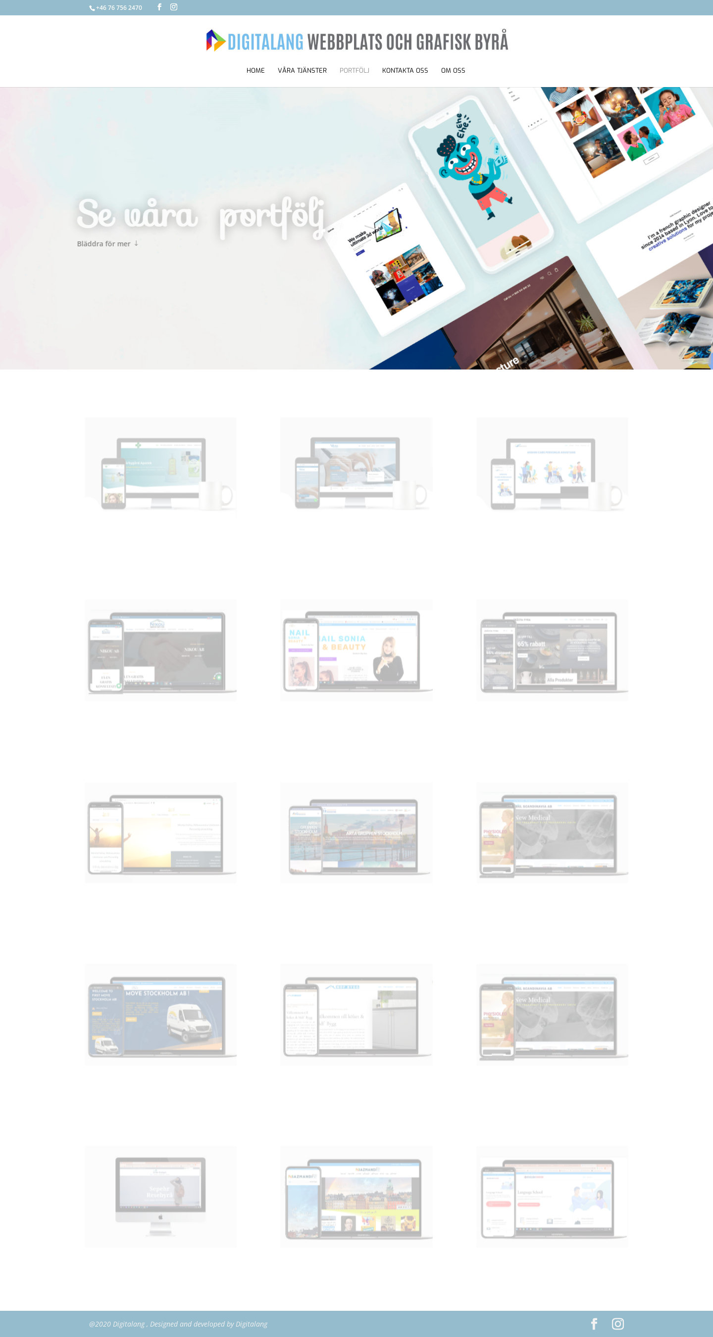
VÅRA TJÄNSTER (302, 71)
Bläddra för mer (88, 243)
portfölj (354, 71)
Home (256, 71)
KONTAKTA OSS (405, 71)
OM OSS (453, 71)
